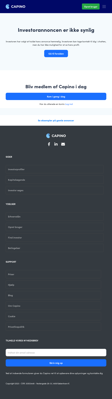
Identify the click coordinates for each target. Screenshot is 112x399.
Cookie (11, 316)
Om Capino (14, 305)
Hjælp (11, 284)
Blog (10, 295)
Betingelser (14, 248)
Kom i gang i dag (56, 96)
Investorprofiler (16, 169)
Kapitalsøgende (16, 179)
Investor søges (15, 190)
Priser (11, 274)
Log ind (69, 103)
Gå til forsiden (56, 53)
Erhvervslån (14, 216)
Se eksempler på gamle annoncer (56, 120)
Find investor (15, 237)
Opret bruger (90, 6)
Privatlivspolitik (16, 326)
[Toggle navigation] (104, 6)
